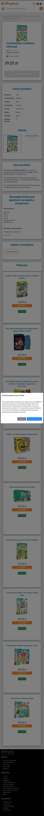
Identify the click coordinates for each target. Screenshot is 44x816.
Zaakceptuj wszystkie (34, 419)
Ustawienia (21, 419)
